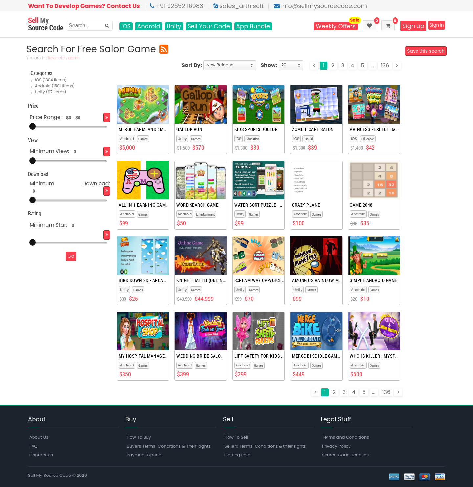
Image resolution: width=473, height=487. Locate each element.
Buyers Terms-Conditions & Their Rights (169, 446)
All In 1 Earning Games (143, 205)
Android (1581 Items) (55, 86)
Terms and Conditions (345, 437)
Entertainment (205, 214)
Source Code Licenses (345, 455)
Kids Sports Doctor (256, 129)
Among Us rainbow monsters (317, 280)
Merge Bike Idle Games (317, 356)
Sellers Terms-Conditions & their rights (265, 446)
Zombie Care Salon (313, 129)
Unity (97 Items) (51, 92)
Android (148, 26)
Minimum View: (49, 151)
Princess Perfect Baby (374, 129)
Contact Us (41, 455)
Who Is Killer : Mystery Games (374, 356)
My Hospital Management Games (143, 356)
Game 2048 (361, 205)
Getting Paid (237, 455)
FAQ (33, 446)
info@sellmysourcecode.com (320, 6)
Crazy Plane (306, 205)
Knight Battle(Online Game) (201, 280)
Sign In (433, 26)
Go (71, 256)
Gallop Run (189, 129)
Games (143, 138)
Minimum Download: (70, 183)
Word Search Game (197, 205)
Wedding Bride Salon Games (201, 356)
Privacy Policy (336, 446)
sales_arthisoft (238, 6)
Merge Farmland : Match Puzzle (143, 129)
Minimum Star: (48, 225)
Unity (174, 26)
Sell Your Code (209, 26)
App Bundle (253, 26)
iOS (126, 26)
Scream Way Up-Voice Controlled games (259, 280)
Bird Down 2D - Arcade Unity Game (143, 280)
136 (385, 65)
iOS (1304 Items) (51, 80)
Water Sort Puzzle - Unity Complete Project (259, 205)
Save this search (424, 51)
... (372, 65)
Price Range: (46, 117)
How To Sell (236, 437)
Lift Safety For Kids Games (259, 356)
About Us (38, 437)
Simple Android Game (373, 280)
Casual (308, 138)
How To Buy (139, 437)
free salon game (65, 58)
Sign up (406, 26)
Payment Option (144, 455)
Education (252, 138)
